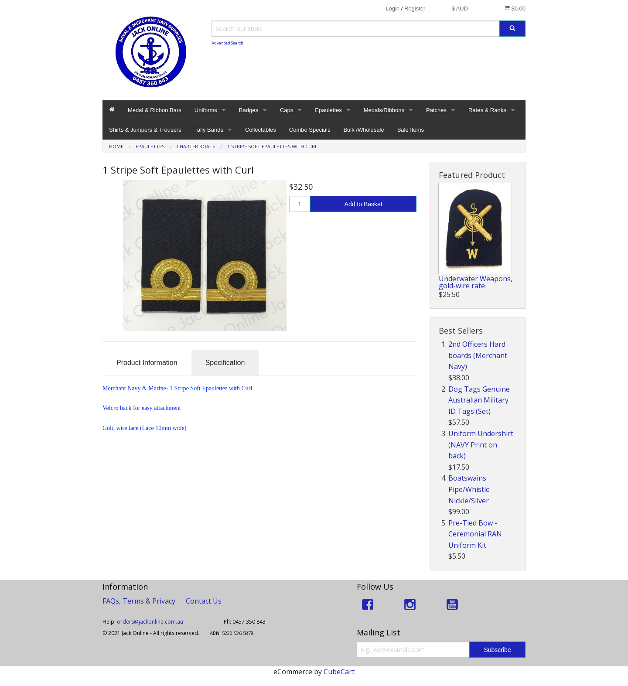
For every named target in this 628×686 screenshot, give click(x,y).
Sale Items (410, 129)
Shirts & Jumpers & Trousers (145, 129)
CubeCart (339, 671)
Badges (248, 110)
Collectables (260, 129)
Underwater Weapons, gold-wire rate (475, 282)
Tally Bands (208, 129)
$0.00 (515, 8)
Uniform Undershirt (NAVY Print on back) (480, 445)
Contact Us (204, 601)
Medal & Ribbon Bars (154, 110)
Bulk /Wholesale (363, 129)
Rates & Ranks (487, 110)
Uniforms (206, 110)
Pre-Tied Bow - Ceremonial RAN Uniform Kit (475, 534)
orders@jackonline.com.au (150, 621)
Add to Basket (363, 204)
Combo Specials (310, 129)
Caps (286, 110)
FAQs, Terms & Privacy (138, 601)
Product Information (146, 362)
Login (392, 8)
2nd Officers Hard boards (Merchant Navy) (477, 355)
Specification (225, 362)
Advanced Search (227, 43)
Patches (436, 110)
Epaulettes (328, 110)
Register (414, 8)
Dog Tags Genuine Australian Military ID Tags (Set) (479, 400)
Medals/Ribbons (384, 110)
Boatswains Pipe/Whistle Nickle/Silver (469, 489)
